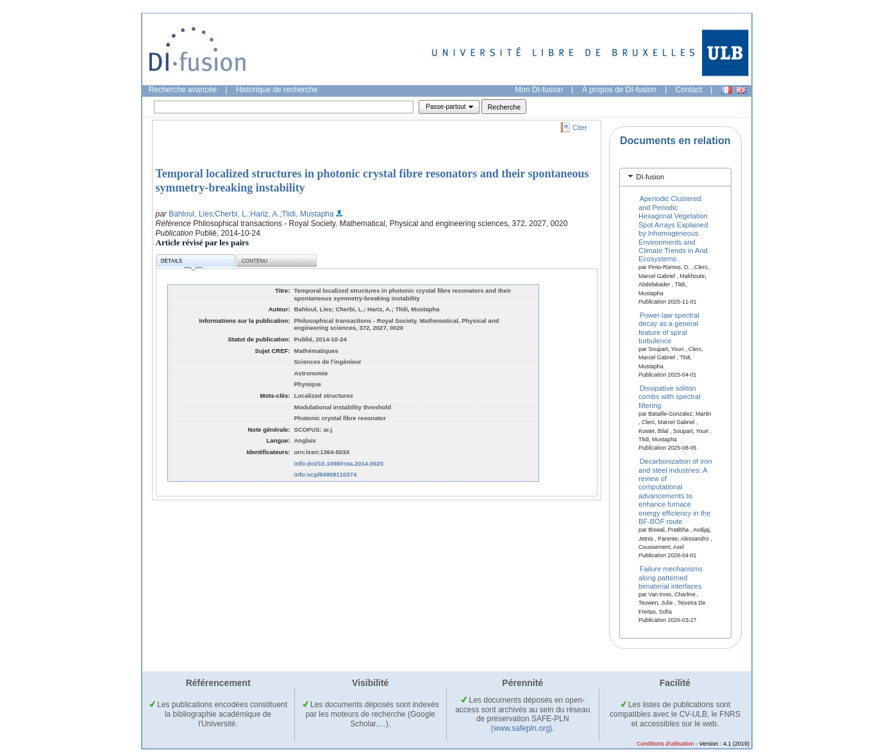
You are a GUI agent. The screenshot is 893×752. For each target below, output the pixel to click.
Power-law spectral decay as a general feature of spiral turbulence (668, 327)
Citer (579, 127)
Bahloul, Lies (191, 213)
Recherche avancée (183, 89)
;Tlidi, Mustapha (307, 213)
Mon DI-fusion (539, 89)
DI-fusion (650, 177)
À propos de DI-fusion (619, 89)
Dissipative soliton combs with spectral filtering (669, 396)
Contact (689, 89)
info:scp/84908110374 (325, 474)
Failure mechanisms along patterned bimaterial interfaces (670, 577)
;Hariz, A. (264, 213)
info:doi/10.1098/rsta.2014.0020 (338, 463)
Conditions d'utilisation (665, 743)
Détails (181, 263)
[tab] (675, 177)
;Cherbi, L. (230, 213)
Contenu (254, 261)
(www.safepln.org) (522, 728)
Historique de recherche (276, 89)
